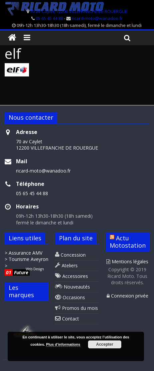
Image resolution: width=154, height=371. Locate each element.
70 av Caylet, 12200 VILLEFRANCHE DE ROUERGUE (78, 11)
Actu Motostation (128, 241)
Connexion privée (127, 296)
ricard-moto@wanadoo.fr (97, 18)
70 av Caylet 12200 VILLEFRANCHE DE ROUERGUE (57, 144)
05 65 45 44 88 (49, 18)
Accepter (104, 344)
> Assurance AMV (23, 253)
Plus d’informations (63, 344)
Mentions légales (127, 261)
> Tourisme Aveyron (26, 259)
